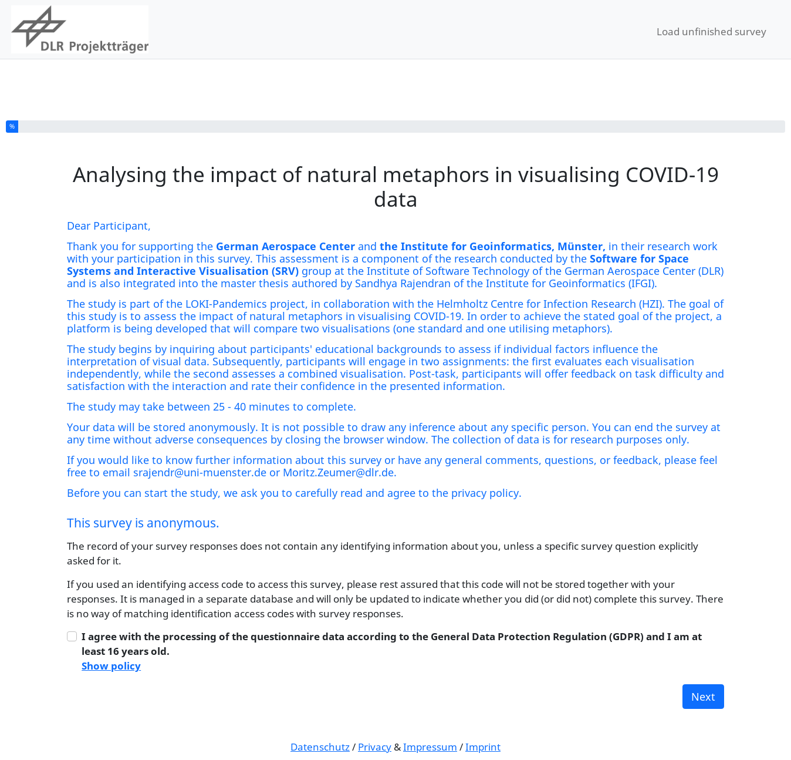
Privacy (374, 747)
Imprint (483, 747)
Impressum (430, 747)
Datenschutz (320, 747)
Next (703, 697)
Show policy (111, 665)
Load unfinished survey (711, 31)
